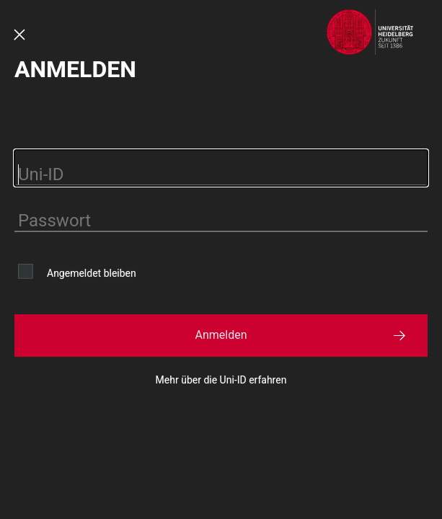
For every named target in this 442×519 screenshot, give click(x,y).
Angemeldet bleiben (91, 273)
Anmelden (221, 335)
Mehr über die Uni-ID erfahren (221, 380)
